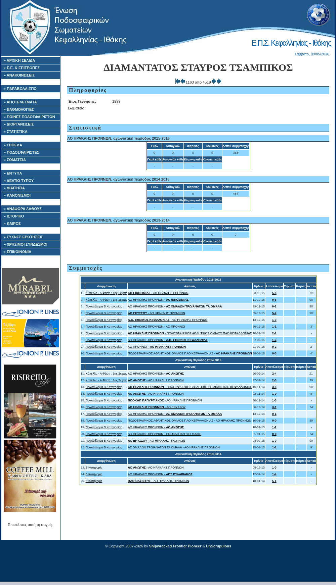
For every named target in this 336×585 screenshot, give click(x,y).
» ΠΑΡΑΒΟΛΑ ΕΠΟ (20, 89)
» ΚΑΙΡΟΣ (12, 224)
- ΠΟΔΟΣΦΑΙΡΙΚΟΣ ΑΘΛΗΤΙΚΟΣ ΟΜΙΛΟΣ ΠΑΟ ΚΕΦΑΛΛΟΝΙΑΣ (190, 333)
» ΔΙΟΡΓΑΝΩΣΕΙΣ (19, 124)
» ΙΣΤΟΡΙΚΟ (14, 216)
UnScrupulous (218, 546)
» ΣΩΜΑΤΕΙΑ (15, 160)
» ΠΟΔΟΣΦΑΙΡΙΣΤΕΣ (21, 152)
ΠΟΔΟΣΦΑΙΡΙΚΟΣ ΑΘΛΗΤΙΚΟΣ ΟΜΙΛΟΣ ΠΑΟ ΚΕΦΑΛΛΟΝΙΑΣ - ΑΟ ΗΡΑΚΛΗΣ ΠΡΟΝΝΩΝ (189, 420)
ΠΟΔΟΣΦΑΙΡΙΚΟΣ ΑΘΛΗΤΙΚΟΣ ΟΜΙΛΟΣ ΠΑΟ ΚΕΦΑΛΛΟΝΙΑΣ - (190, 353)
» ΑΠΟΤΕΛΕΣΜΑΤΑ (20, 102)
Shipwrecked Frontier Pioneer (175, 546)
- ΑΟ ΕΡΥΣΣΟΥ (157, 407)
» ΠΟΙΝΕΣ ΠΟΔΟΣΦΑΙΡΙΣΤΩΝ (29, 117)
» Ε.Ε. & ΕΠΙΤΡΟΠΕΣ (22, 68)
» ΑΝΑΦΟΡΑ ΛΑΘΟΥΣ (23, 209)
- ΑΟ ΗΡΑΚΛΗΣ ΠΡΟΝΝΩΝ (158, 293)
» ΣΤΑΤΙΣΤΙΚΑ (16, 132)
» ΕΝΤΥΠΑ (13, 173)
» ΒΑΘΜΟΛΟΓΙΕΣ (19, 109)
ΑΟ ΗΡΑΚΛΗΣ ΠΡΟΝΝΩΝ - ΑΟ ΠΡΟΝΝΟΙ (156, 326)
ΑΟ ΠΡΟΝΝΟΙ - (157, 346)
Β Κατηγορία (93, 467)
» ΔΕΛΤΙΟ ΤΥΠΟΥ (19, 181)
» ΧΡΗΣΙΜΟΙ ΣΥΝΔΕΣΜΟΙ (25, 244)
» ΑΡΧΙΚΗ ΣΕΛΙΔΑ (19, 60)
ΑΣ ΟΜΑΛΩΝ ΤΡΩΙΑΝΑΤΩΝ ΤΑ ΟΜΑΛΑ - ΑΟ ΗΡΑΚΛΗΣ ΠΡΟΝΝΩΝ (174, 447)
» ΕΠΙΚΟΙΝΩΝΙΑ (17, 252)
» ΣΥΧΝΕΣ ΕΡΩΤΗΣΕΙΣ (23, 237)
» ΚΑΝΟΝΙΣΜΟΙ (17, 195)
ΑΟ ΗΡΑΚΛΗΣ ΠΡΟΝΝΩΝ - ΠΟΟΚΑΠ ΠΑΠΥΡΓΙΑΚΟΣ (164, 434)
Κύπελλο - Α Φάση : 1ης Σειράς (106, 293)
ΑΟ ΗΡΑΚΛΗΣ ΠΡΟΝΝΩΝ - (158, 299)
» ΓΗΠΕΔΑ (13, 145)
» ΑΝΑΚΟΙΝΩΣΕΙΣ (19, 75)
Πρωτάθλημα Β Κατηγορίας (103, 306)
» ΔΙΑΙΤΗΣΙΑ (14, 188)
